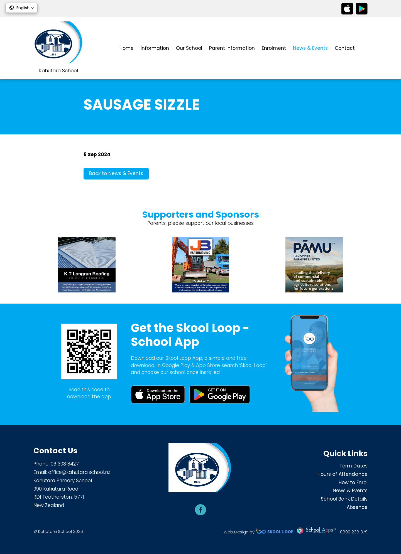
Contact (345, 48)
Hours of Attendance (342, 474)
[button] (21, 7)
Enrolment (274, 48)
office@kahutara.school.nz (79, 472)
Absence (357, 507)
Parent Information (232, 48)
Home (126, 48)
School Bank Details (344, 499)
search (365, 48)
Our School (189, 48)
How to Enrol (353, 482)
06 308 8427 (65, 464)
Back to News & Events (116, 173)
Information (155, 48)
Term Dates (353, 465)
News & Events (310, 48)
